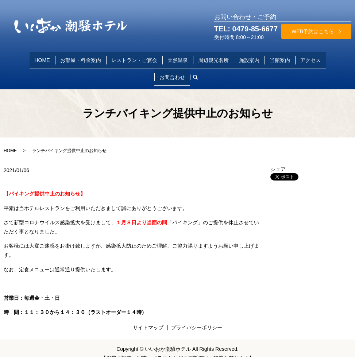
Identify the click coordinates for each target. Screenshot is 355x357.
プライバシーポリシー (196, 316)
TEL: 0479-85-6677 (246, 29)
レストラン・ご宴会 (134, 57)
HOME (42, 57)
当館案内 (280, 57)
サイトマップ (148, 316)
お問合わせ (172, 68)
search (198, 68)
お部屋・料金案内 (80, 57)
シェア (278, 158)
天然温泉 (177, 57)
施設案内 (249, 57)
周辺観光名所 (213, 57)
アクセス (310, 57)
